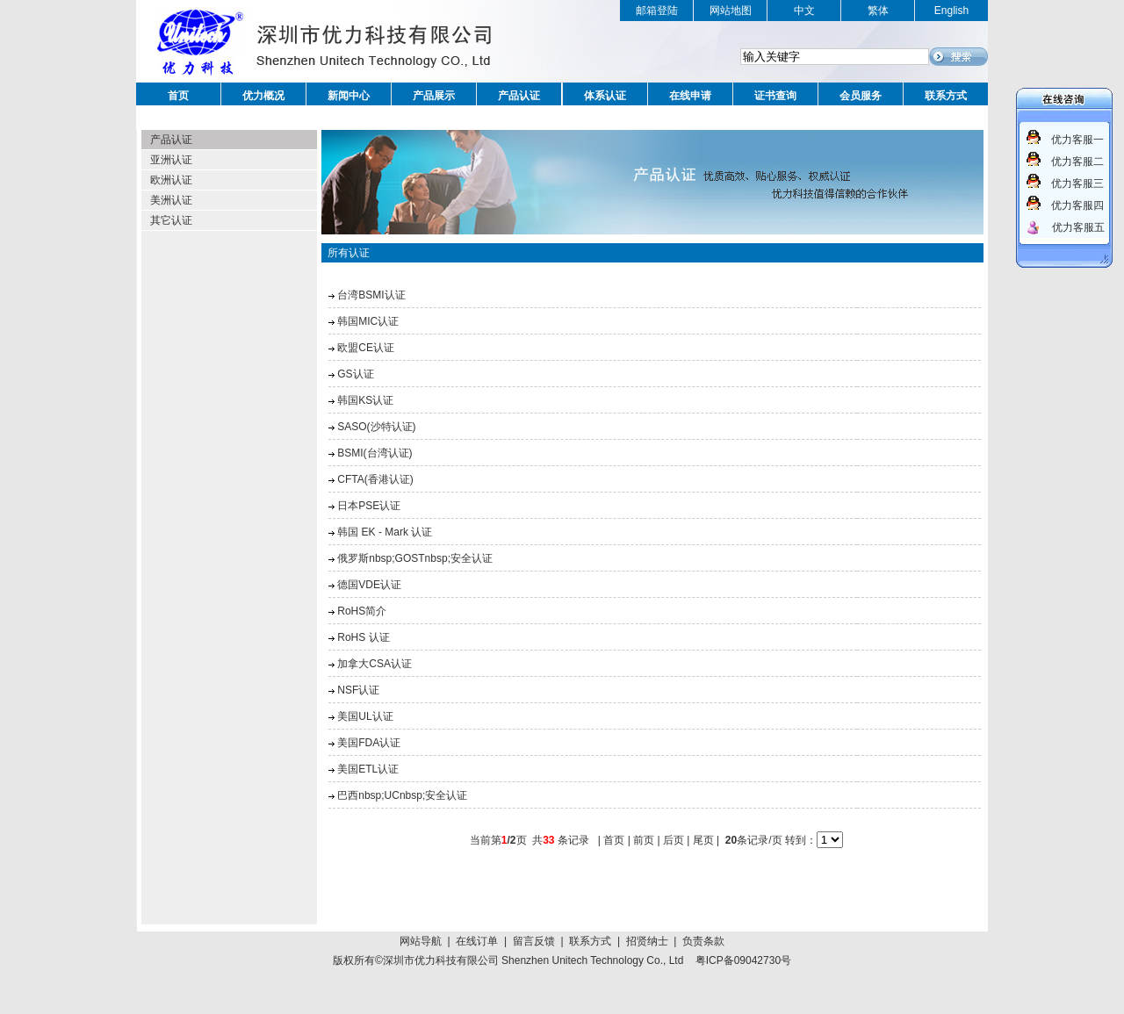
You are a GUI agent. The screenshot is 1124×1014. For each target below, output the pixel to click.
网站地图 (731, 10)
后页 (673, 840)
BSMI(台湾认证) (374, 453)
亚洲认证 (171, 160)
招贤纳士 (647, 941)
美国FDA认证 (368, 743)
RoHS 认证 (363, 637)
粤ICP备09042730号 (743, 960)
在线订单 (477, 941)
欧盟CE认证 (365, 348)
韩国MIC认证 (368, 321)
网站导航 (421, 941)
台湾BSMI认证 (371, 295)
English (951, 10)
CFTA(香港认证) (375, 479)
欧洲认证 (171, 180)
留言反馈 (534, 941)
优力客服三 (1077, 183)
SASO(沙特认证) (376, 427)
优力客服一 (1077, 139)
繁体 (878, 10)
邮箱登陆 (657, 10)
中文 (804, 10)
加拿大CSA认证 (374, 664)
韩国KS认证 (365, 400)
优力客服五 (1078, 227)
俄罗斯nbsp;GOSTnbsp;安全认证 (415, 558)
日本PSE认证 (368, 506)
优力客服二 (1077, 161)
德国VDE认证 (369, 585)
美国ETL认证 (368, 769)
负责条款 (703, 941)
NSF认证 (358, 690)
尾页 (703, 840)
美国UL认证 (365, 716)
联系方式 (590, 941)
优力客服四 (1077, 205)
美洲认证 (171, 200)
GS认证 (355, 374)
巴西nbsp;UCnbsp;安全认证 (402, 795)
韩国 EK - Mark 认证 (384, 532)
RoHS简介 (361, 611)
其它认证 (171, 220)
